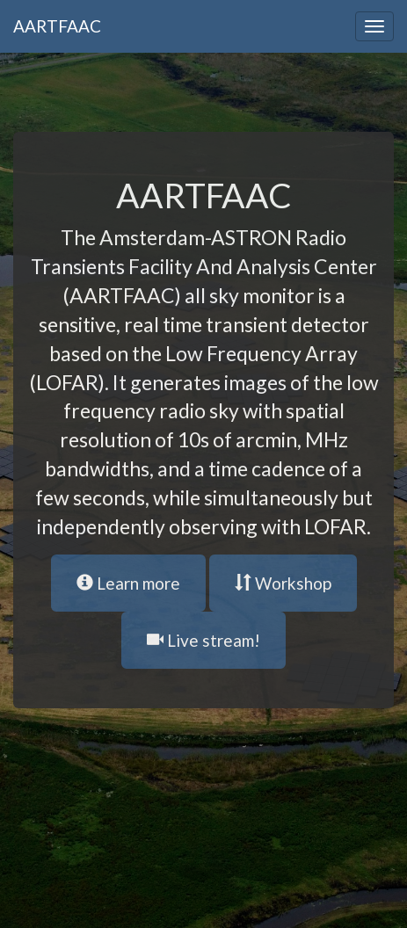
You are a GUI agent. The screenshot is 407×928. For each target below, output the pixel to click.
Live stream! (203, 640)
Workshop (283, 583)
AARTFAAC (57, 26)
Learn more (128, 583)
